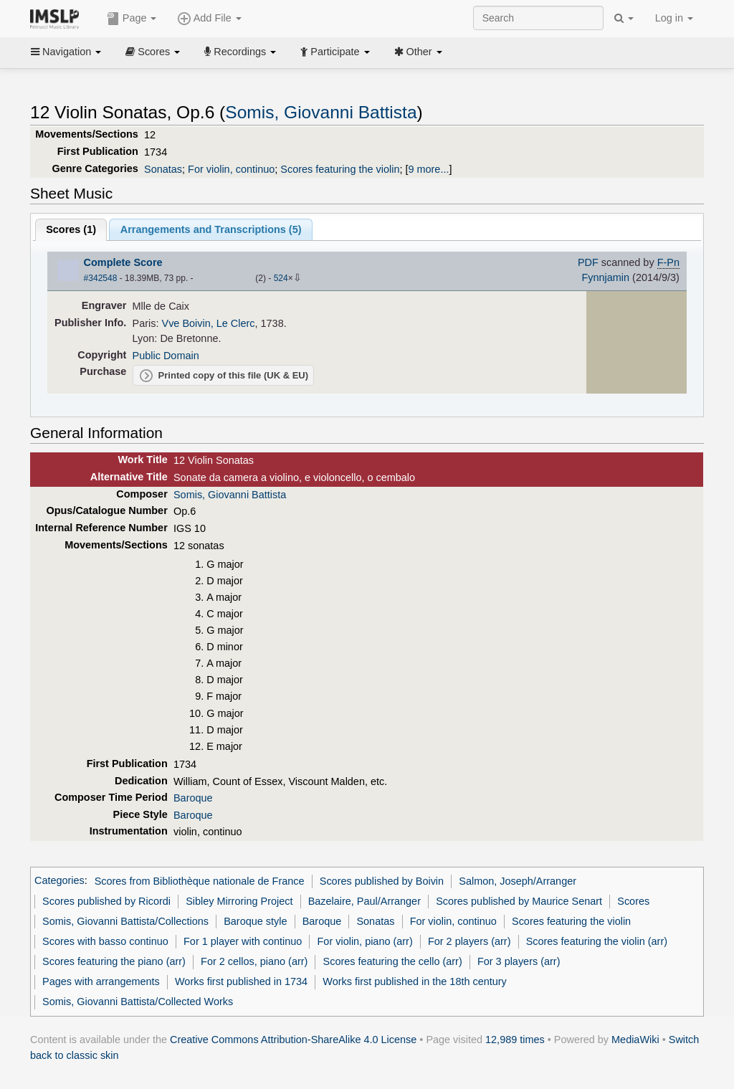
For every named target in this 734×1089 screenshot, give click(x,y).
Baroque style (255, 921)
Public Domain (166, 355)
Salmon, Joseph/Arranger (517, 881)
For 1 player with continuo (243, 941)
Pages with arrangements (101, 981)
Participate (334, 51)
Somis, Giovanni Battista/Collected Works (137, 1001)
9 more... (428, 169)
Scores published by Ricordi (106, 901)
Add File (209, 18)
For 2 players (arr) (469, 941)
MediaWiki (635, 1039)
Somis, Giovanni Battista (320, 112)
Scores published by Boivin (382, 881)
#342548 (101, 278)
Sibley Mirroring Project (239, 901)
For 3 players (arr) (519, 961)
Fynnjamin (605, 277)
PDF (588, 262)
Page (132, 18)
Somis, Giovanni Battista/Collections (125, 921)
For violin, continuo (231, 169)
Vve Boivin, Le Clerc (208, 323)
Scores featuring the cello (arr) (392, 961)
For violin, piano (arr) (365, 941)
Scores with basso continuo (105, 941)
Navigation (66, 51)
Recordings (240, 51)
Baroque (193, 798)
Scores (152, 51)
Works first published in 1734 (241, 981)
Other (418, 51)
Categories (59, 881)
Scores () (71, 229)
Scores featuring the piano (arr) (114, 961)
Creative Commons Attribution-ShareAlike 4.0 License (293, 1039)
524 (281, 278)
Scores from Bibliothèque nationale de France (200, 881)
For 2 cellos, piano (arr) (254, 961)
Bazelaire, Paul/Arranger (364, 901)
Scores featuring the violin (339, 169)
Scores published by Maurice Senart (519, 901)
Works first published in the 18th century (415, 981)
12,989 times (515, 1039)
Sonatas (163, 169)
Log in (674, 18)
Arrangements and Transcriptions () (211, 229)
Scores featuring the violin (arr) (596, 941)
